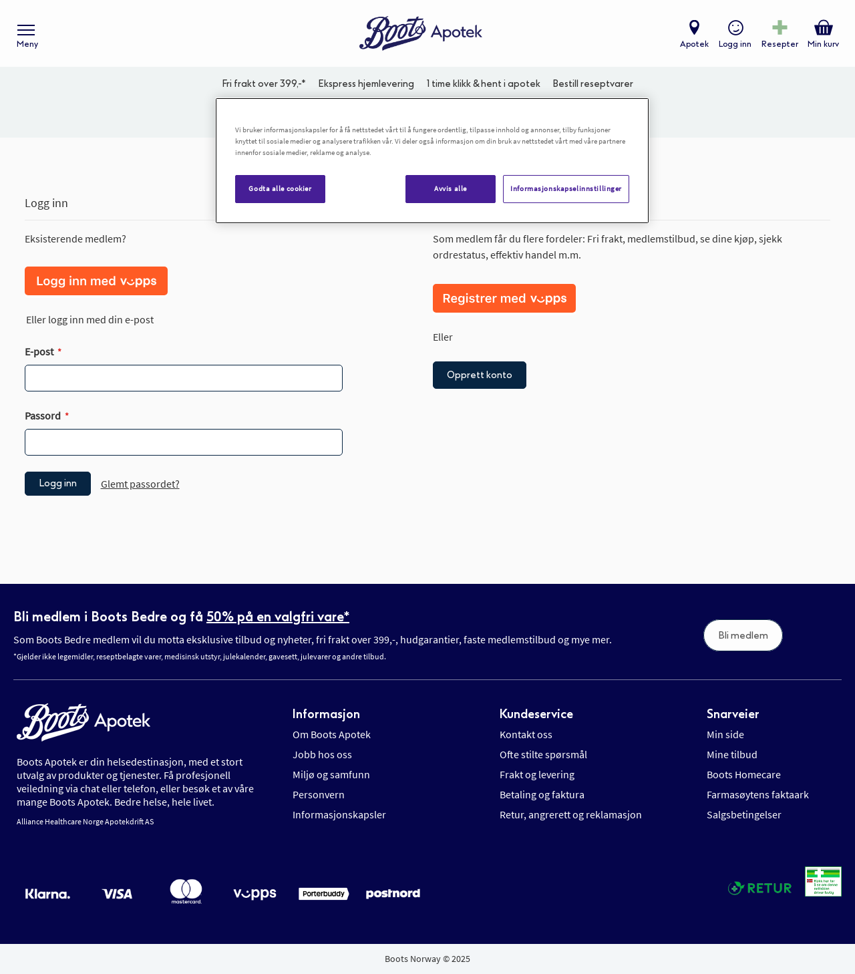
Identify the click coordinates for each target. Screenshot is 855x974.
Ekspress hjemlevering (366, 84)
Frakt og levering (537, 774)
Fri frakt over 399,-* (264, 84)
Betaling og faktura (542, 794)
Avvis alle (450, 188)
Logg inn (735, 44)
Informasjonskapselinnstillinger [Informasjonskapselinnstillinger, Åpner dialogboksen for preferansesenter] (566, 188)
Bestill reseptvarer (592, 84)
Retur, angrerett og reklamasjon (571, 814)
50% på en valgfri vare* (277, 617)
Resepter (779, 44)
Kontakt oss (526, 734)
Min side (725, 734)
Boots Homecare (744, 774)
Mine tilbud (732, 754)
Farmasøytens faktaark (758, 794)
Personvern (319, 794)
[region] (432, 161)
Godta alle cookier (279, 188)
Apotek (694, 44)
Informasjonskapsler (339, 814)
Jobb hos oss (322, 754)
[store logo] (420, 33)
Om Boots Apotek (332, 734)
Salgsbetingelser (744, 814)
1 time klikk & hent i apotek (483, 84)
